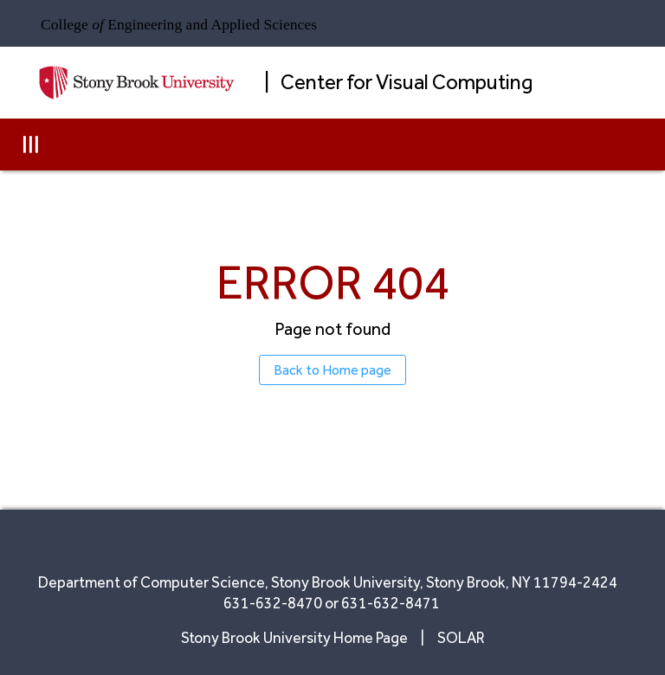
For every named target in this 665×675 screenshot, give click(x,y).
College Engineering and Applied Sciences (179, 24)
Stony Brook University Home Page (295, 637)
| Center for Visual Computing (398, 81)
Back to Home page (332, 370)
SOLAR (461, 637)
